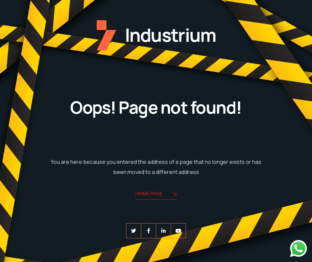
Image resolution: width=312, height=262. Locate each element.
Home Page (156, 194)
